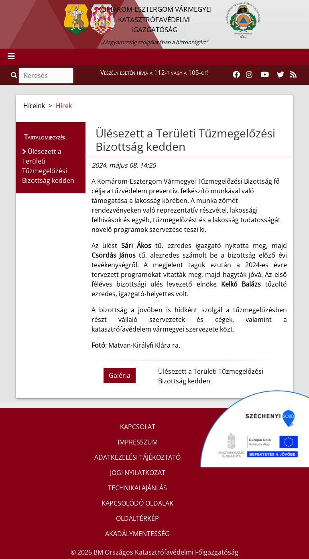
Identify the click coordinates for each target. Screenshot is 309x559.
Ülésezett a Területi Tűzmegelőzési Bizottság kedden (185, 139)
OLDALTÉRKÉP (137, 518)
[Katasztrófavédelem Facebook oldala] (236, 75)
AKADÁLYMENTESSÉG (137, 533)
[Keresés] (46, 75)
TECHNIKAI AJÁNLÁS (137, 487)
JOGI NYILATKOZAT (137, 472)
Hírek (64, 105)
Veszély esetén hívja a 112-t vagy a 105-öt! (154, 72)
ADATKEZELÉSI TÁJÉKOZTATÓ (137, 457)
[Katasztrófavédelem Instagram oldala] (249, 75)
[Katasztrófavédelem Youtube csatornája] (265, 75)
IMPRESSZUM (138, 442)
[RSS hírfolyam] (293, 75)
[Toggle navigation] (11, 57)
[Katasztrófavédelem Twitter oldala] (280, 75)
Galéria (119, 375)
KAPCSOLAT (137, 426)
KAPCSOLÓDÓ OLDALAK (137, 503)
